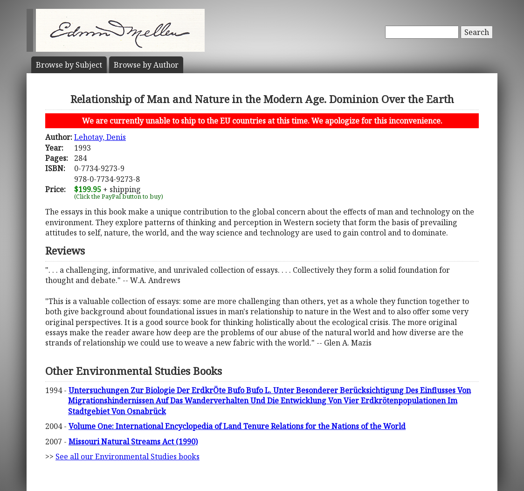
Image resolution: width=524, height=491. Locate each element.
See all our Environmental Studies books (127, 456)
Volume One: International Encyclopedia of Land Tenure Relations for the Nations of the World (237, 426)
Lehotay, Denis (100, 137)
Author (146, 65)
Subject (69, 65)
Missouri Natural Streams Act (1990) (133, 441)
